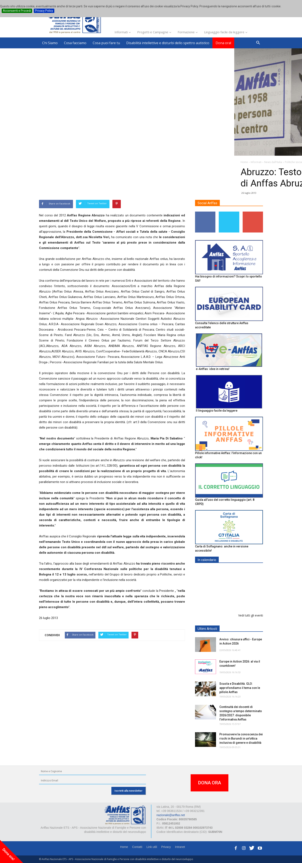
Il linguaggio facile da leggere (216, 410)
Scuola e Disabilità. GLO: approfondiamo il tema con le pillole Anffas (239, 688)
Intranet (180, 847)
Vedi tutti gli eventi (250, 615)
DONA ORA (209, 782)
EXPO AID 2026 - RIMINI (236, 570)
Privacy (166, 847)
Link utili (151, 847)
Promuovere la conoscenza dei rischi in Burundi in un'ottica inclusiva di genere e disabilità (241, 738)
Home (124, 847)
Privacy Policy (44, 10)
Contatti (137, 847)
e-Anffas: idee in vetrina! (212, 369)
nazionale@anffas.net (170, 815)
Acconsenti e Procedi (17, 10)
